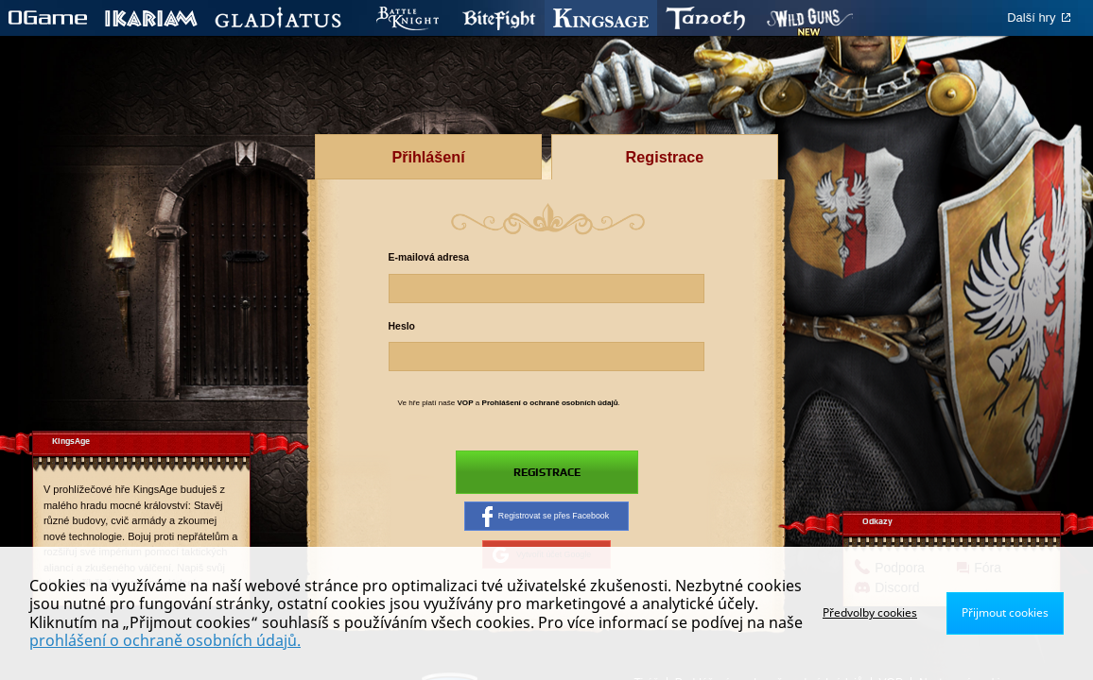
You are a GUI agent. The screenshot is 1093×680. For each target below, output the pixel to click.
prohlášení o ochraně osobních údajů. (165, 640)
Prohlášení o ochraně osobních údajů (550, 403)
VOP (465, 403)
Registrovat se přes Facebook (545, 517)
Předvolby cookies (870, 612)
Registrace (546, 472)
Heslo (402, 326)
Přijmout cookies (1005, 612)
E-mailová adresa (429, 257)
